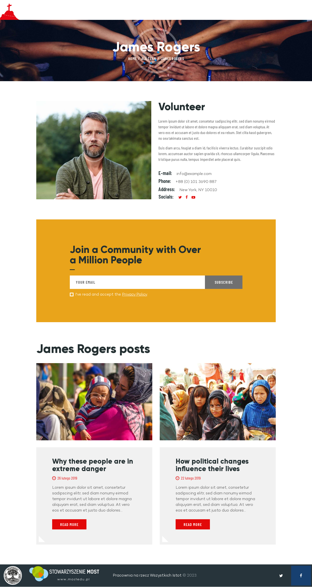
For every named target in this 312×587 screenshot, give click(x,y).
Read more (69, 524)
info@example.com (194, 173)
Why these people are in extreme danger (92, 465)
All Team (148, 58)
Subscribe (224, 282)
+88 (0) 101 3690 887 (196, 181)
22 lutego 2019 (191, 478)
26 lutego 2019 (67, 478)
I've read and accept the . (111, 294)
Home (132, 58)
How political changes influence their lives (212, 465)
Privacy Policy (134, 294)
